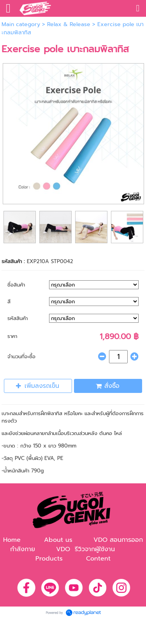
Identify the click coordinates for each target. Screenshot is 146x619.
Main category (21, 24)
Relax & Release (68, 24)
